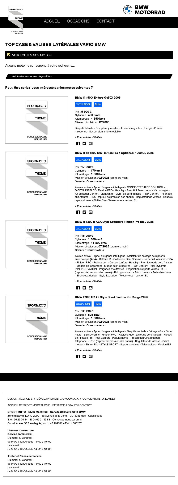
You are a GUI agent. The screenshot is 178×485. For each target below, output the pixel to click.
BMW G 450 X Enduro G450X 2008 (97, 97)
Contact (106, 21)
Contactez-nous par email (67, 419)
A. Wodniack (70, 398)
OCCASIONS (78, 21)
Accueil (52, 21)
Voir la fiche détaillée (89, 137)
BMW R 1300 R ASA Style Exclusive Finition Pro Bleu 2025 (114, 221)
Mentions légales (65, 405)
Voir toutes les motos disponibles (32, 76)
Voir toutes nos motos (32, 55)
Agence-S (26, 398)
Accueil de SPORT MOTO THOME (29, 405)
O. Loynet (108, 398)
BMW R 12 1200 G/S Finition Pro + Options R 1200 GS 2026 (114, 153)
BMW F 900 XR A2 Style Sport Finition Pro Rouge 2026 (111, 297)
